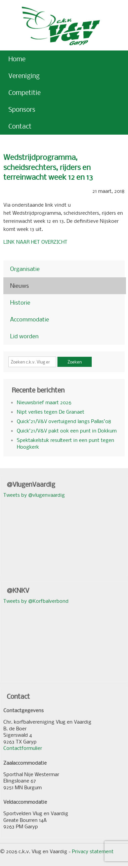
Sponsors (21, 109)
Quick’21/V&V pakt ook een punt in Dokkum (67, 430)
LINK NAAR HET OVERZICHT (35, 241)
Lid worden (24, 336)
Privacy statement (93, 851)
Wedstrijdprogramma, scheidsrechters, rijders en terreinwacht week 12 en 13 (48, 167)
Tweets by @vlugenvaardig (34, 494)
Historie (20, 302)
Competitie (24, 92)
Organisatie (25, 269)
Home (17, 58)
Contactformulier (22, 747)
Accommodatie (29, 319)
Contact (20, 126)
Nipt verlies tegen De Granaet (50, 411)
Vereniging (24, 75)
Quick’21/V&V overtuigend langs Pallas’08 (64, 421)
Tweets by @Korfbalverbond (36, 600)
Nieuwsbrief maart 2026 (44, 402)
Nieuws (19, 285)
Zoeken (75, 362)
